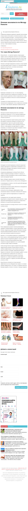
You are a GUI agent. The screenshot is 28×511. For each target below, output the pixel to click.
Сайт (2, 376)
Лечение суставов (4, 18)
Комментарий (4, 354)
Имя (2, 366)
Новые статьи (4, 426)
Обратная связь (21, 468)
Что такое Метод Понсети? (6, 47)
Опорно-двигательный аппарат (17, 18)
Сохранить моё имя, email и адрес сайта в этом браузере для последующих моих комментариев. (14, 384)
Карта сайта (17, 469)
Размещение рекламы (9, 469)
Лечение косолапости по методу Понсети (9, 49)
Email (2, 371)
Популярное (11, 426)
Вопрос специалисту (21, 14)
